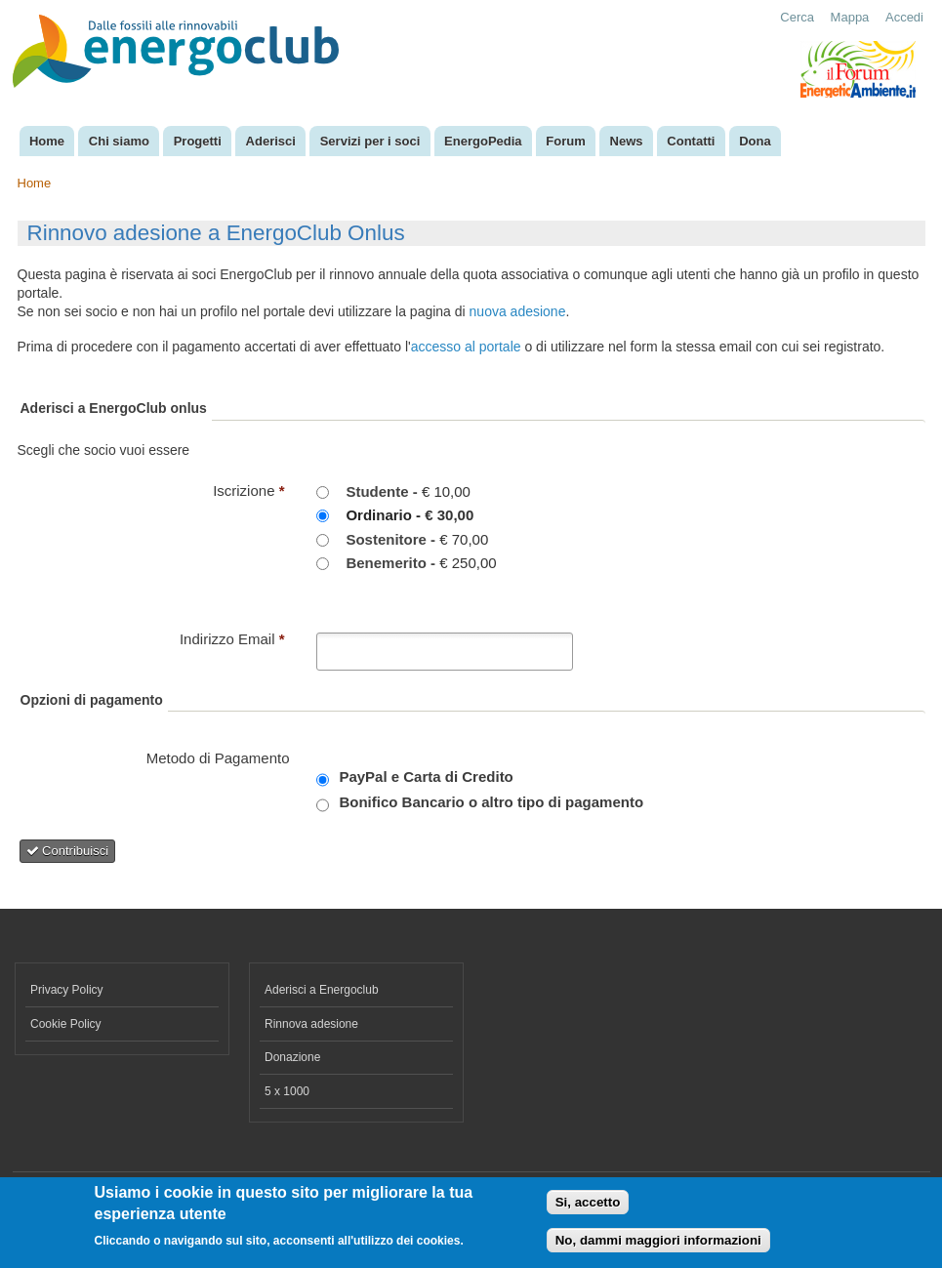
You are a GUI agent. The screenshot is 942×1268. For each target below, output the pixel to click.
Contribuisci (67, 850)
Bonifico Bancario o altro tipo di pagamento (491, 802)
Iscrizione (248, 490)
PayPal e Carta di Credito (425, 776)
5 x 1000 (287, 1091)
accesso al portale (466, 346)
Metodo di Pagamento (218, 758)
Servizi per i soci (370, 141)
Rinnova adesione (311, 1024)
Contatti (691, 141)
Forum (565, 141)
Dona (755, 141)
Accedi (904, 17)
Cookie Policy (66, 1024)
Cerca (797, 17)
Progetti (198, 141)
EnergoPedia (482, 141)
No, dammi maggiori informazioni (658, 1245)
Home (46, 141)
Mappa (850, 17)
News (626, 141)
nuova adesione (518, 311)
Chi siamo (119, 141)
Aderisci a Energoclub (322, 990)
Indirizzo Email (232, 639)
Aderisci (271, 141)
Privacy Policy (66, 990)
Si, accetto (588, 1208)
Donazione (292, 1057)
